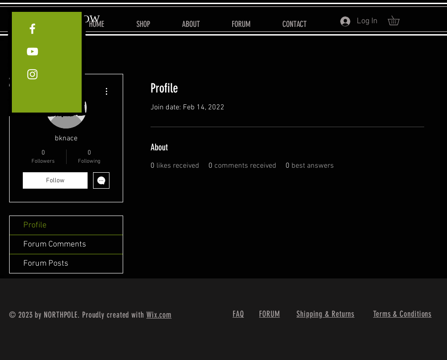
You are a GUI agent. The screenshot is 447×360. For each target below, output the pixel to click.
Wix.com (159, 315)
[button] (398, 20)
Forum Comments (54, 244)
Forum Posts (45, 263)
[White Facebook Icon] (32, 29)
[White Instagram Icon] (32, 74)
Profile (35, 225)
